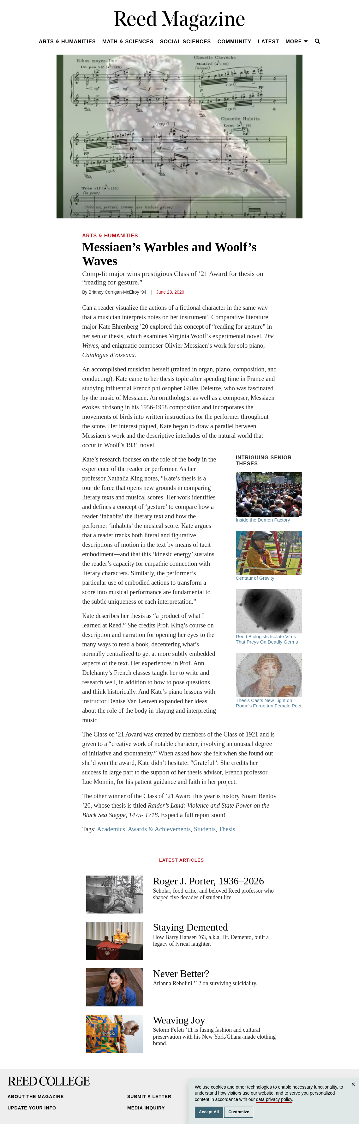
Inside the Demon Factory (269, 497)
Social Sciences (185, 41)
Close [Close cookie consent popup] (354, 1090)
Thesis (227, 829)
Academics (111, 829)
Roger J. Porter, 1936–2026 (208, 881)
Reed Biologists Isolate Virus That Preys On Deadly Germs (269, 616)
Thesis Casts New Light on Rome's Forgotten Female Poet (269, 680)
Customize (238, 1112)
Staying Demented (190, 927)
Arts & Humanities (67, 41)
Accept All (209, 1112)
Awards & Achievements (159, 829)
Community (235, 41)
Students (205, 829)
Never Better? (181, 973)
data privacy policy (274, 1099)
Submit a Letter (149, 1096)
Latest (268, 41)
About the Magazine (36, 1096)
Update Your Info (32, 1107)
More (296, 41)
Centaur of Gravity (269, 556)
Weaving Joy (179, 1020)
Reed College (49, 1081)
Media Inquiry (146, 1107)
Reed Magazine (179, 20)
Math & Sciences (127, 41)
